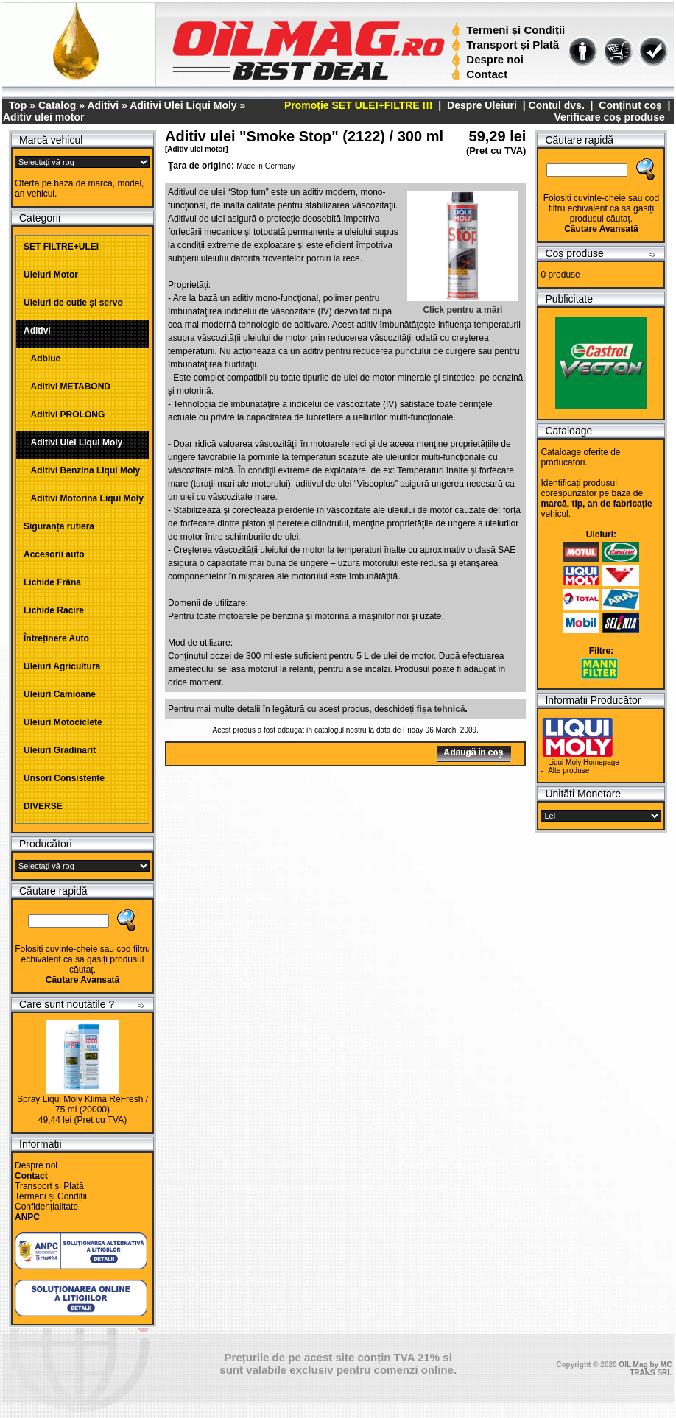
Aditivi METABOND (67, 386)
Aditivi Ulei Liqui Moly (183, 105)
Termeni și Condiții (510, 30)
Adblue (42, 358)
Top (18, 105)
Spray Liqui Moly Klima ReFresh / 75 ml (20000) (82, 1104)
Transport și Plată (507, 44)
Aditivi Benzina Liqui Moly (82, 470)
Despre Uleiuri (480, 105)
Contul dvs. (557, 105)
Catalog (57, 105)
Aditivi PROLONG (64, 414)
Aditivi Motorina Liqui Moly (84, 498)
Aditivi (103, 105)
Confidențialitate (46, 1207)
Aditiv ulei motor (43, 117)
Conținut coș (630, 105)
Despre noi (489, 59)
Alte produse (568, 770)
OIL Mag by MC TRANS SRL (645, 1369)
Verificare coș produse (609, 117)
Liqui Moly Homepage (583, 762)
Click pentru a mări (462, 304)
